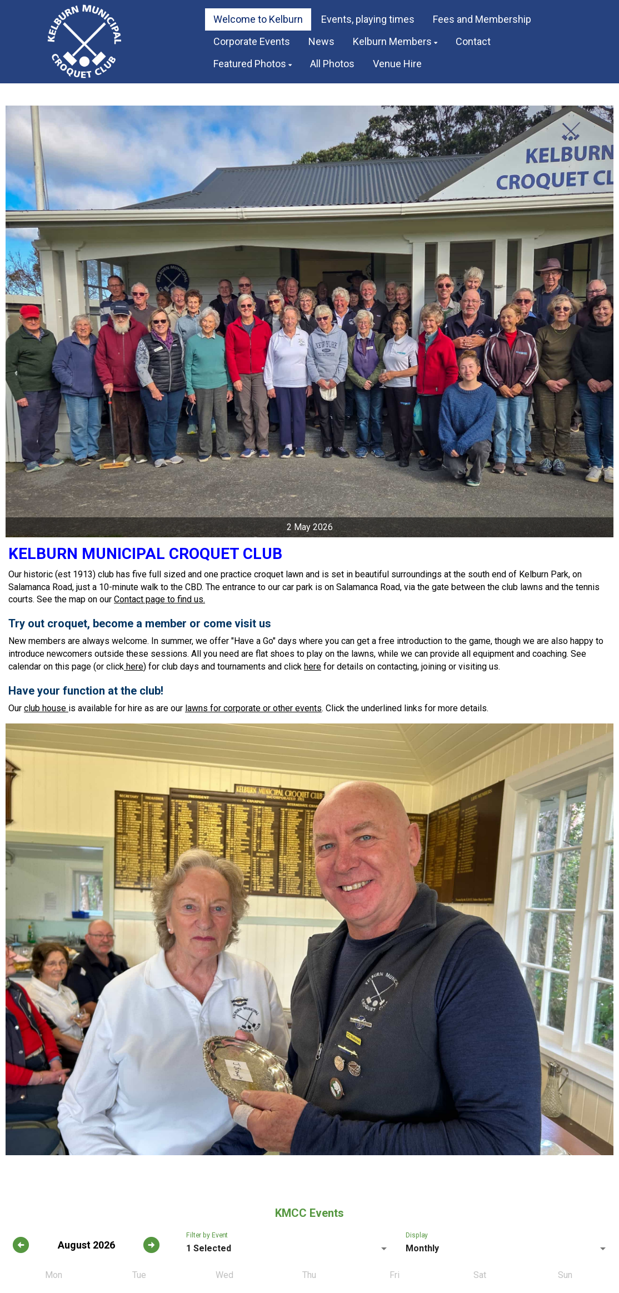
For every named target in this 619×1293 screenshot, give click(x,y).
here (133, 666)
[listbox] (287, 1249)
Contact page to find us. (159, 599)
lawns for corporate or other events (253, 708)
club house (46, 708)
